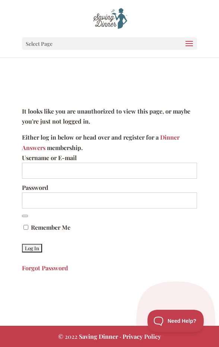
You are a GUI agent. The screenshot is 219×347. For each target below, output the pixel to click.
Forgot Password (45, 268)
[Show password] (25, 216)
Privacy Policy (142, 336)
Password (35, 187)
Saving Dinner (98, 336)
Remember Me (46, 227)
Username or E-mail (49, 158)
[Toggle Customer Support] (175, 321)
